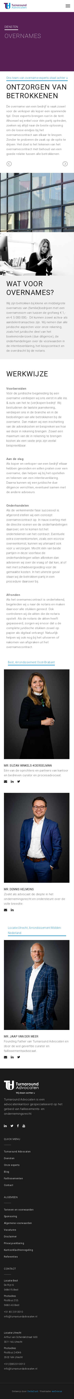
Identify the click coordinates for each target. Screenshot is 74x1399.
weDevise (57, 1391)
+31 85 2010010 (13, 1311)
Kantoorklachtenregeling (18, 1250)
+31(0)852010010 (14, 1364)
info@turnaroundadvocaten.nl (20, 1316)
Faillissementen (13, 1178)
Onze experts (12, 1165)
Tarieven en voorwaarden (19, 1209)
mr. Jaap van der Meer (21, 1036)
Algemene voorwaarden (18, 1223)
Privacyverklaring (14, 1243)
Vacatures (10, 1229)
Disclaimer (10, 1236)
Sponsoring (10, 1216)
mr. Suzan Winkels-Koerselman (28, 765)
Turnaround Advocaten (17, 1151)
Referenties (11, 1256)
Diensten (9, 1158)
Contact (8, 1185)
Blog (6, 1171)
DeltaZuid (32, 1391)
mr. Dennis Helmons (19, 889)
